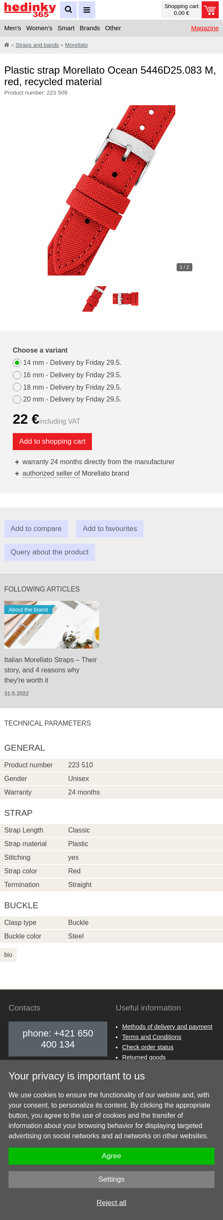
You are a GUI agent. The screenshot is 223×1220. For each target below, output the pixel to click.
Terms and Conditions (151, 1036)
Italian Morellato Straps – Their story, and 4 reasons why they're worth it (50, 670)
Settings (111, 1179)
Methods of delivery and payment (167, 1026)
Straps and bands (37, 45)
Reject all (111, 1203)
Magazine (205, 28)
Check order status (148, 1047)
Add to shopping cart (52, 441)
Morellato (76, 45)
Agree (111, 1156)
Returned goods (144, 1057)
